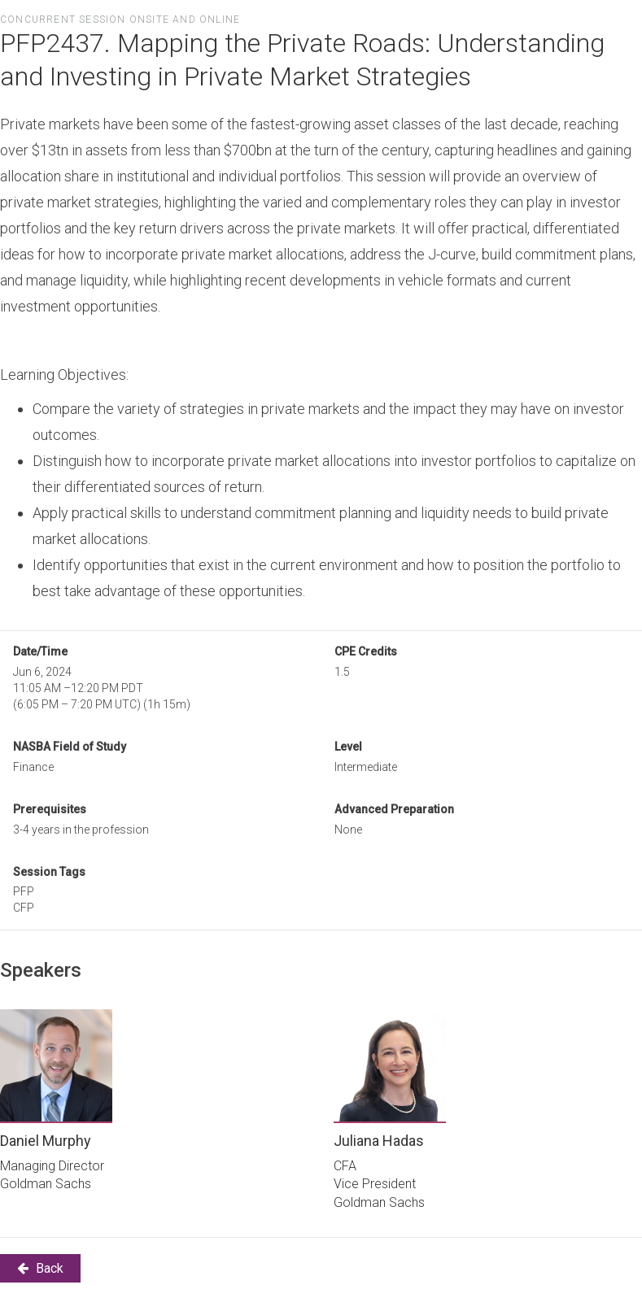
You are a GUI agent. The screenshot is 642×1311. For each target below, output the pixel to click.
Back (40, 1268)
